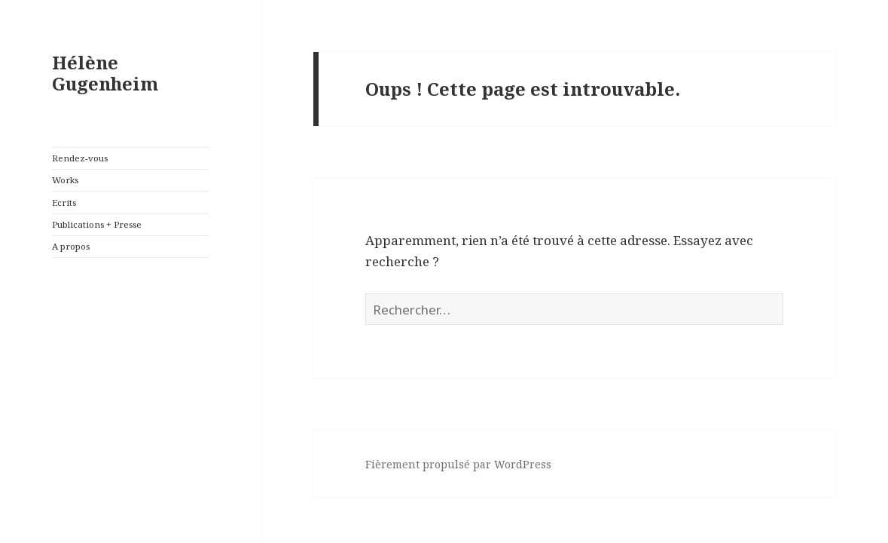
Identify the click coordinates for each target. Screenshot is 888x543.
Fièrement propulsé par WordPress (458, 464)
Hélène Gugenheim (105, 73)
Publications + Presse (97, 224)
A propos (71, 246)
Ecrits (64, 202)
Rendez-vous (80, 158)
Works (65, 180)
